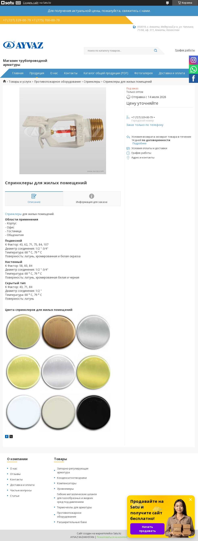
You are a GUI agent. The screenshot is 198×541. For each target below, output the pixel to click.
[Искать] (155, 50)
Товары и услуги (20, 81)
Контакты (70, 73)
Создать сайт (31, 2)
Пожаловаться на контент (112, 537)
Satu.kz (117, 533)
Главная (17, 73)
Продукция (36, 73)
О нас (54, 73)
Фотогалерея (143, 73)
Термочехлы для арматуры (74, 507)
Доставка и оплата (172, 73)
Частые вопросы (21, 490)
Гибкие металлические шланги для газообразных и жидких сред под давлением (77, 498)
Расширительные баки (72, 522)
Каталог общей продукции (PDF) (105, 73)
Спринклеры (92, 81)
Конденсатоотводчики (72, 478)
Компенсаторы (66, 483)
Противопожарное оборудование (57, 81)
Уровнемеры (65, 488)
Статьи (14, 496)
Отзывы (15, 474)
